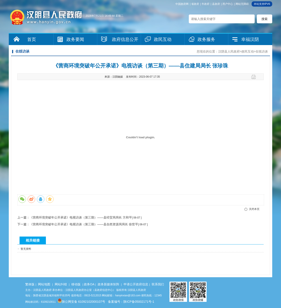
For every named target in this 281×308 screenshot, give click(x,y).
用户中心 (227, 3)
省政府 (195, 3)
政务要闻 (75, 39)
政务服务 (206, 39)
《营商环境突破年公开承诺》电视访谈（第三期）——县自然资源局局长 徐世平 (84, 224)
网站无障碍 (242, 3)
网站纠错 (61, 284)
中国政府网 (182, 3)
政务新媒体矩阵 (108, 284)
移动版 (76, 284)
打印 (255, 77)
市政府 (205, 3)
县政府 (216, 3)
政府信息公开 (125, 39)
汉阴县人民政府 (229, 51)
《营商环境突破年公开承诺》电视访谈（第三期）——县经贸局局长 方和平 (81, 217)
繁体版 (29, 284)
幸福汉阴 (250, 39)
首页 (31, 39)
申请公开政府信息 (136, 284)
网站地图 (44, 284)
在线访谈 (262, 51)
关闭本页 (254, 209)
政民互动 (162, 39)
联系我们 (158, 284)
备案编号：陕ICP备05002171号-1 (131, 301)
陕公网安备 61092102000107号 (81, 301)
